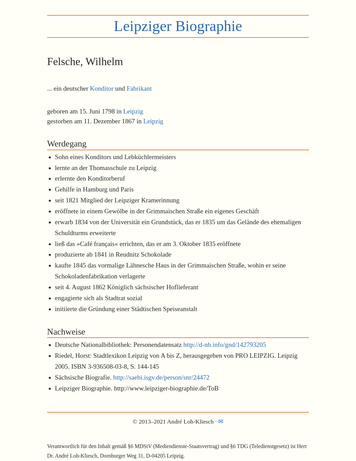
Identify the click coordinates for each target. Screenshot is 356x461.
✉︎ (220, 421)
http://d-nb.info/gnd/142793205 (224, 344)
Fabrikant (139, 88)
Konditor (102, 88)
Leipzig (133, 111)
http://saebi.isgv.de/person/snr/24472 (161, 377)
